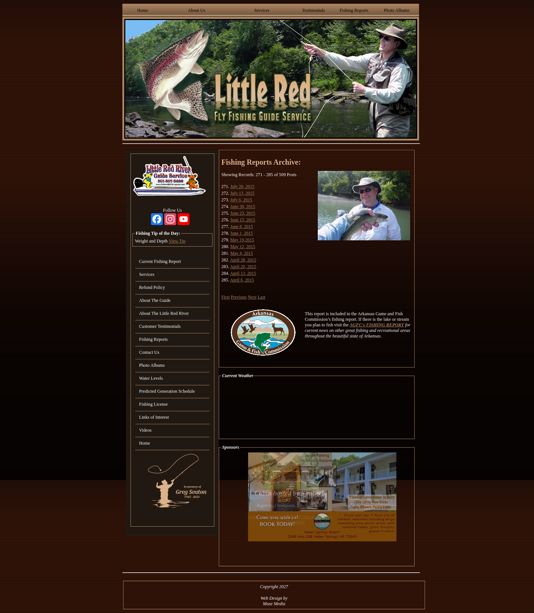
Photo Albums (396, 10)
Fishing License (153, 404)
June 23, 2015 (242, 213)
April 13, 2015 (243, 273)
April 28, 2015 (243, 260)
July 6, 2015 (241, 199)
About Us (196, 10)
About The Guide (155, 300)
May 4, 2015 (241, 253)
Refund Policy (152, 287)
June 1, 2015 (241, 233)
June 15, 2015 (242, 220)
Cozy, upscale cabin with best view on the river (290, 516)
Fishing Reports (354, 10)
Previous (239, 297)
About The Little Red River (164, 313)
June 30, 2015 (242, 206)
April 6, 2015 (242, 280)
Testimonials (313, 10)
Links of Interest (154, 417)
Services (261, 10)
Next (252, 297)
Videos (145, 430)
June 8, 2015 (241, 226)
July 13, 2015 (242, 193)
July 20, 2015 (242, 186)
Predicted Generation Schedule (167, 391)
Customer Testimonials (160, 326)
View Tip (177, 241)
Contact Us (149, 352)
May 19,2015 (242, 240)
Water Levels (151, 378)
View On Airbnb (290, 522)
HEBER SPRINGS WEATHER (316, 408)
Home (142, 10)
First (225, 297)
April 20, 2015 (243, 266)
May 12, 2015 (242, 246)
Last (262, 297)
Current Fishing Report (160, 261)
